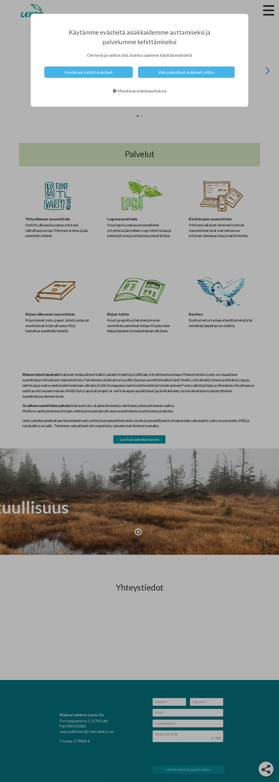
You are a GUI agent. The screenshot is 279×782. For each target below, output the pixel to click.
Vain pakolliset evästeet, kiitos (186, 72)
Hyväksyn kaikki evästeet (88, 72)
